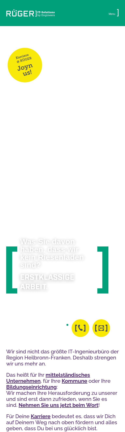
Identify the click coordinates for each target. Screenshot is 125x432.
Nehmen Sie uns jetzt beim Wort (58, 405)
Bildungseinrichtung (31, 387)
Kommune (74, 381)
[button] (118, 13)
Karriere (40, 416)
